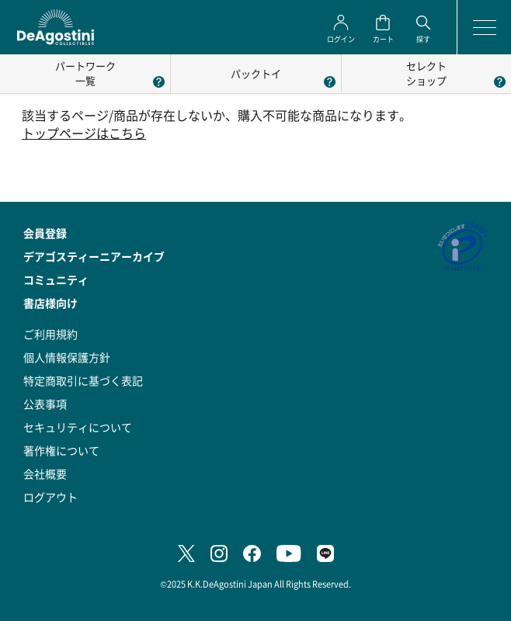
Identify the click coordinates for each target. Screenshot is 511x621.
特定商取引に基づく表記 (83, 380)
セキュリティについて (77, 427)
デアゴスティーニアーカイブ (94, 256)
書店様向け (50, 302)
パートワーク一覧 (85, 73)
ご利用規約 (50, 334)
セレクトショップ (426, 73)
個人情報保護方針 (66, 357)
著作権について (61, 450)
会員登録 (45, 233)
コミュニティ (56, 279)
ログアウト (50, 497)
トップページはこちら (84, 133)
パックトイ (256, 73)
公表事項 (45, 403)
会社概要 (45, 473)
